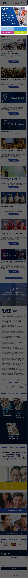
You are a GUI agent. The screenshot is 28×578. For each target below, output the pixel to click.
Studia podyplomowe (7, 32)
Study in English (20, 32)
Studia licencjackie (7, 29)
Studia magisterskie (20, 29)
